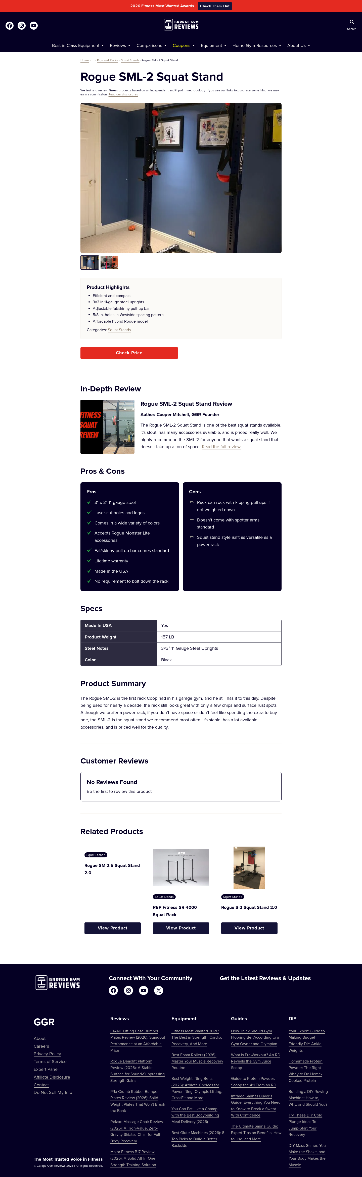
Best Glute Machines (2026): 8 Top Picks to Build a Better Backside (197, 1139)
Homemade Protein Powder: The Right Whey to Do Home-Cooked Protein (306, 1070)
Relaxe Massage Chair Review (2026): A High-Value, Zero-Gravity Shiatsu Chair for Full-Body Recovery (136, 1131)
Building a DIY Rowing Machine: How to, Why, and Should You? (308, 1098)
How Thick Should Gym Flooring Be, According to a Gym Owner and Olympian (255, 1037)
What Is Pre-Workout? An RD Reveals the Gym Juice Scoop (255, 1061)
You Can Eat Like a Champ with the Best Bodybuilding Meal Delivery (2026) (195, 1115)
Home (84, 60)
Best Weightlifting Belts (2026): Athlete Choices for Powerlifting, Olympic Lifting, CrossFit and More (196, 1088)
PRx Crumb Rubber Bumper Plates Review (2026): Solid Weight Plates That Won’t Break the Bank (137, 1101)
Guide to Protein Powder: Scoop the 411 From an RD (253, 1082)
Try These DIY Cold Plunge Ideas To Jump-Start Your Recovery (305, 1124)
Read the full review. (221, 446)
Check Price (129, 352)
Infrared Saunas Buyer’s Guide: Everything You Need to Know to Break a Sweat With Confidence (256, 1105)
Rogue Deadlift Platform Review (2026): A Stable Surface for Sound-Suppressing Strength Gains (137, 1070)
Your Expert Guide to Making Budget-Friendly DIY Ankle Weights (307, 1040)
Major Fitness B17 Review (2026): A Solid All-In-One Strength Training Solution (133, 1158)
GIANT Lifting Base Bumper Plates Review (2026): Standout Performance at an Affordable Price (137, 1040)
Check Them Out (215, 6)
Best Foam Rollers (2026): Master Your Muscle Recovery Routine (197, 1061)
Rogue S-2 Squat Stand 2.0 (249, 907)
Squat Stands (130, 60)
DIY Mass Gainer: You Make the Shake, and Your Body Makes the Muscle (307, 1155)
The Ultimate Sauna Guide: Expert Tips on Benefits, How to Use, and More (256, 1132)
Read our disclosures (123, 94)
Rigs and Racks (107, 60)
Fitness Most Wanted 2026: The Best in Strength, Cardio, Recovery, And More (196, 1037)
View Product (113, 928)
